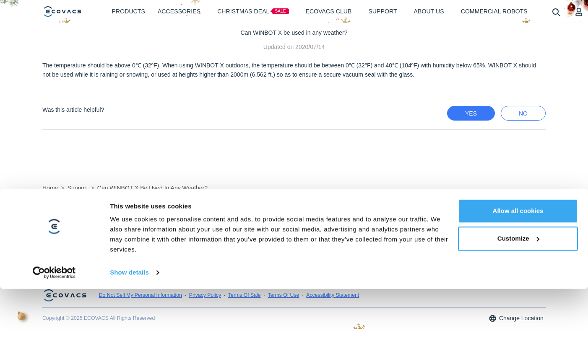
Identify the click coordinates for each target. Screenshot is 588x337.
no (523, 113)
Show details (129, 320)
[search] (555, 12)
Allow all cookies (518, 258)
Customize (518, 286)
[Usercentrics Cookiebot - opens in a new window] (54, 320)
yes (471, 113)
